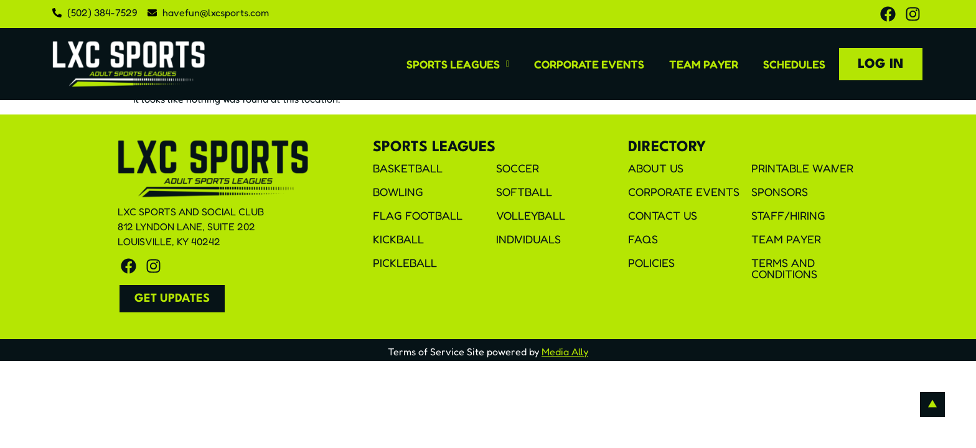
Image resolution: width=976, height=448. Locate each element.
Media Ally (565, 351)
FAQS (643, 239)
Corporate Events (588, 63)
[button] (456, 63)
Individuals (528, 239)
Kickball (398, 239)
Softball (524, 192)
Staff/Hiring (788, 216)
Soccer (517, 168)
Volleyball (530, 216)
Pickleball (405, 263)
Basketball (408, 168)
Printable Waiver (802, 168)
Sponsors (779, 192)
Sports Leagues (456, 63)
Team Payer (702, 63)
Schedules (793, 63)
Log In (880, 64)
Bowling (398, 192)
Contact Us (662, 216)
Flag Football (417, 216)
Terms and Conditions (784, 268)
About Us (655, 168)
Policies (651, 263)
